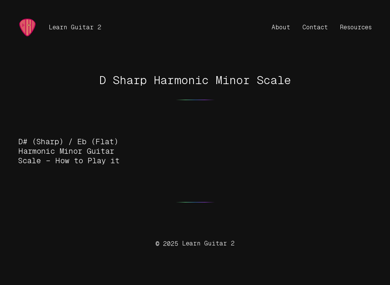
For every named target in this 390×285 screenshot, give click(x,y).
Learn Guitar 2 (75, 27)
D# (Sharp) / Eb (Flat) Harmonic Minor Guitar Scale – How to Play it (69, 151)
